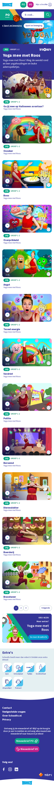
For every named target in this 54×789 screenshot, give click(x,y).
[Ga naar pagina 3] (25, 608)
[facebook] (4, 769)
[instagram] (10, 769)
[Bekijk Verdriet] (27, 359)
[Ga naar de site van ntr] (48, 774)
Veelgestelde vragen (13, 712)
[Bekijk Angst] (27, 269)
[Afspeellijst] (7, 683)
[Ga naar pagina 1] (16, 608)
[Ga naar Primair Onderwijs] (8, 14)
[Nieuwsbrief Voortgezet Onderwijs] (27, 749)
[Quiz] (7, 669)
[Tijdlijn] (29, 669)
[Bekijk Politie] (27, 403)
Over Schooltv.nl (12, 716)
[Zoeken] (48, 15)
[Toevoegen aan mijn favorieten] (48, 95)
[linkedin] (16, 769)
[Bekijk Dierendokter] (27, 492)
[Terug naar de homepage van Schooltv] (7, 5)
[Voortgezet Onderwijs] (31, 5)
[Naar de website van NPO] (41, 775)
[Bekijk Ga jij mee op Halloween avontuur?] (27, 91)
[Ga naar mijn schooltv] (44, 4)
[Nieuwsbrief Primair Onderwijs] (27, 741)
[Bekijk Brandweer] (27, 582)
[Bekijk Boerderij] (27, 537)
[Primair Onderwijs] (23, 5)
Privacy (6, 719)
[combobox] (32, 15)
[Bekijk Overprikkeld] (27, 225)
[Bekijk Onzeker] (27, 136)
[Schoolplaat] (18, 669)
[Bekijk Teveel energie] (27, 314)
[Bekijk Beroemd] (27, 448)
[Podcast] (18, 683)
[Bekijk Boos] (27, 180)
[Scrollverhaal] (41, 669)
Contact (7, 708)
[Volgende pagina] (46, 608)
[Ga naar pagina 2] (21, 608)
